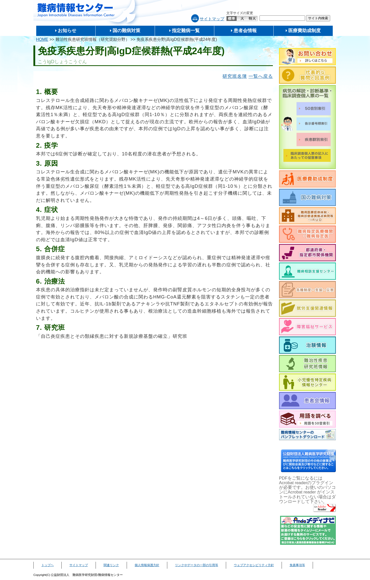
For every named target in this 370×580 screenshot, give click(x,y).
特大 (252, 18)
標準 (232, 18)
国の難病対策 (126, 30)
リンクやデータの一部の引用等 (196, 565)
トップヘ (47, 565)
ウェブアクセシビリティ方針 (254, 565)
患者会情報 (245, 30)
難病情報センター (76, 10)
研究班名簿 (235, 76)
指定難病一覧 (186, 30)
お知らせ (67, 30)
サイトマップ (212, 19)
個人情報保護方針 (147, 565)
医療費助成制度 (304, 30)
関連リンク (111, 565)
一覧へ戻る (260, 76)
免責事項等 (297, 565)
